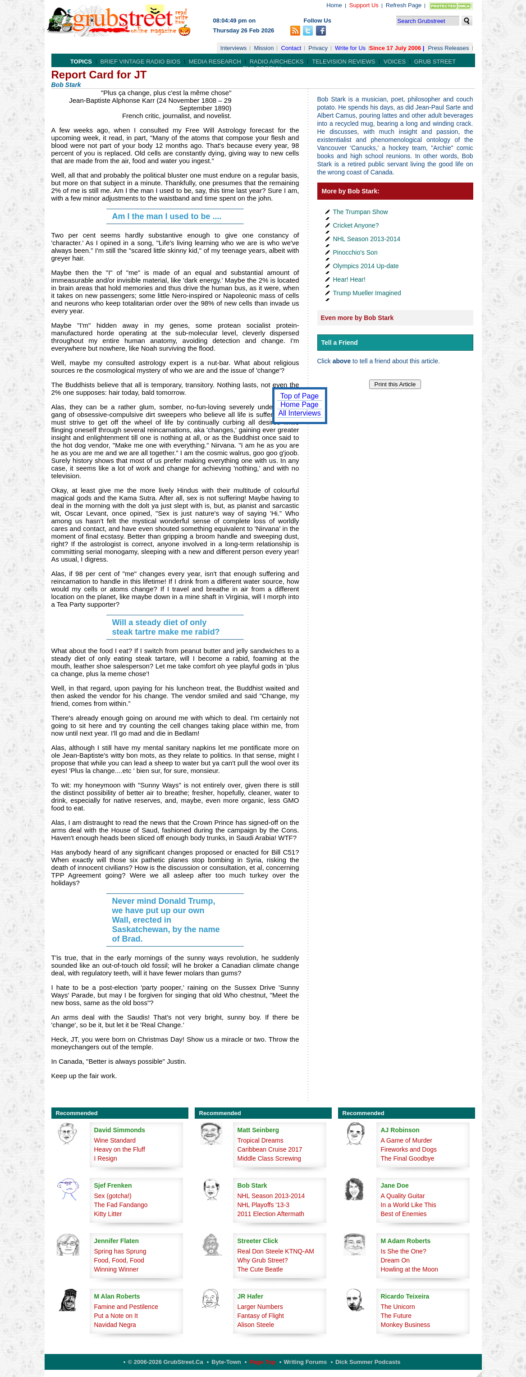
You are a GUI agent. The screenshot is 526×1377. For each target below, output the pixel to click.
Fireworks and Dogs (409, 1149)
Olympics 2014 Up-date (366, 266)
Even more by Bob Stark (357, 317)
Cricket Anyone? (356, 225)
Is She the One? (403, 1251)
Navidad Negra (115, 1324)
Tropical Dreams (261, 1140)
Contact (291, 48)
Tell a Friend (339, 342)
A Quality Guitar (403, 1195)
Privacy (318, 48)
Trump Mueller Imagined (367, 293)
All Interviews (299, 413)
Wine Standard (115, 1140)
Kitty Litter (108, 1213)
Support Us (364, 5)
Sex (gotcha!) (113, 1195)
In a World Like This (408, 1204)
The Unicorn (398, 1306)
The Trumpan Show (360, 211)
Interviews (233, 48)
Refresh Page (404, 5)
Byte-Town (226, 1362)
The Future (396, 1315)
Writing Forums (305, 1362)
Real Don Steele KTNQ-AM (276, 1251)
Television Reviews (343, 61)
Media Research (215, 61)
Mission (264, 48)
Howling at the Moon (410, 1269)
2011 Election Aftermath (271, 1213)
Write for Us (350, 48)
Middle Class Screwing (270, 1158)
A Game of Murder (406, 1140)
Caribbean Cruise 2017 (270, 1149)
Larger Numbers (260, 1306)
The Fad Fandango (121, 1204)
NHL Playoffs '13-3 (264, 1204)
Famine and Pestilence (126, 1306)
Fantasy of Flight (261, 1315)
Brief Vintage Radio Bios (140, 61)
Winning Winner (116, 1269)
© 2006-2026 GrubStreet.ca (165, 1362)
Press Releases (448, 48)
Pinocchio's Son (355, 252)
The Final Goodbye (408, 1158)
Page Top (262, 1362)
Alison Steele (256, 1324)
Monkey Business (405, 1324)
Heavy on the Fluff (119, 1149)
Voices (395, 61)
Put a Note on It (116, 1315)
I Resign (105, 1158)
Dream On (395, 1260)
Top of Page (299, 396)
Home (334, 5)
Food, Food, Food (119, 1260)
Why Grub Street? (263, 1260)
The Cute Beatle (260, 1269)
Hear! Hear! (349, 279)
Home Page (299, 404)
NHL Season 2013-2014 (367, 238)
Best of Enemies (404, 1213)
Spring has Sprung (120, 1251)
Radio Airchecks (277, 61)
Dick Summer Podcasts (368, 1362)
